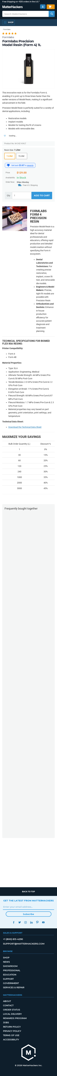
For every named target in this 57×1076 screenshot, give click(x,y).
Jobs (6, 1022)
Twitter (19, 922)
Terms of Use (11, 1035)
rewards (30, 165)
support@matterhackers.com (23, 943)
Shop (6, 957)
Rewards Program (15, 1018)
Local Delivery (12, 1014)
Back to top (28, 891)
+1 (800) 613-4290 (13, 939)
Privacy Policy (12, 1031)
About (7, 1001)
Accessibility (11, 1039)
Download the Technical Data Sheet (24, 427)
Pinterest (37, 922)
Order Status (11, 1009)
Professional (11, 970)
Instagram (25, 922)
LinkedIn (31, 922)
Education (9, 974)
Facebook (13, 922)
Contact (8, 1005)
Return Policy (12, 1026)
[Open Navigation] (8, 22)
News (6, 962)
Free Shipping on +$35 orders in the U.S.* (21, 1)
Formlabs (8, 37)
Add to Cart (42, 195)
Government (11, 983)
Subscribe (28, 914)
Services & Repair (13, 987)
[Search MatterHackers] (52, 14)
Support (8, 979)
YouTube (43, 922)
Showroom (10, 966)
